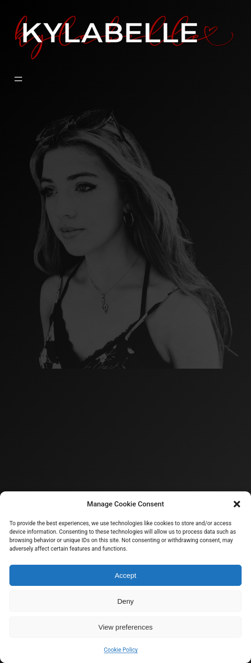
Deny (125, 601)
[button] (237, 504)
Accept (125, 575)
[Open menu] (18, 79)
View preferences (125, 627)
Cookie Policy (121, 650)
